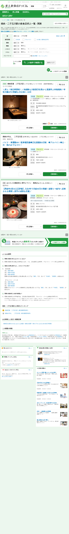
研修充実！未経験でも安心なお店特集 (47, 392)
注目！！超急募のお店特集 (44, 411)
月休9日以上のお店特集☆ (43, 382)
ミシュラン (44, 56)
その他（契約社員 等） (43, 39)
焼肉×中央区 (11, 272)
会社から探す (7, 16)
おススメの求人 (26, 183)
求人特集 (15, 12)
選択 (15, 42)
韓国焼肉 (59, 336)
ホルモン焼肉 (26, 336)
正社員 (18, 39)
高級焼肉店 (31, 335)
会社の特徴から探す (61, 23)
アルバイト (28, 39)
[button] (16, 36)
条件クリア (50, 62)
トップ (3, 20)
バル (39, 56)
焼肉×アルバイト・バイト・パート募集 (24, 31)
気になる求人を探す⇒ (7, 376)
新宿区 (54, 276)
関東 (8, 20)
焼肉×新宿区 (11, 274)
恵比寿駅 (34, 56)
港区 (35, 276)
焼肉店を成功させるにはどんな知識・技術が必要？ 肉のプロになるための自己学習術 (27, 323)
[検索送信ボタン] (66, 14)
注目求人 (26, 12)
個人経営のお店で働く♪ (43, 420)
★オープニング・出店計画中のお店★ (47, 402)
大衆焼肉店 (57, 335)
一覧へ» (29, 348)
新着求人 (5, 12)
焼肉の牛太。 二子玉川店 (13, 137)
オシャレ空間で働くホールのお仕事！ (47, 372)
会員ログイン (10, 365)
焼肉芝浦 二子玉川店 (15, 84)
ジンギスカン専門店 (42, 336)
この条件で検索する (33, 63)
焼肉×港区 (11, 270)
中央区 (48, 276)
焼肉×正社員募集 (5, 31)
